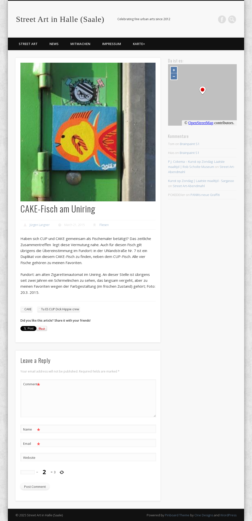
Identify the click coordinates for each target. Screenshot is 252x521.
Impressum (111, 44)
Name (31, 429)
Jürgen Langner (40, 225)
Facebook (222, 19)
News (54, 44)
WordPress (228, 515)
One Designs (203, 515)
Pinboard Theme (177, 515)
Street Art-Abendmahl (189, 186)
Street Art (28, 44)
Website (29, 457)
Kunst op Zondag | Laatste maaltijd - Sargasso (201, 181)
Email (31, 443)
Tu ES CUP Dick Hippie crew (60, 309)
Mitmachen (80, 44)
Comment (31, 384)
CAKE (28, 309)
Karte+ (139, 44)
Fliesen (104, 225)
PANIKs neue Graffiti (205, 195)
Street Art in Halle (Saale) (60, 19)
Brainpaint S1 (189, 144)
